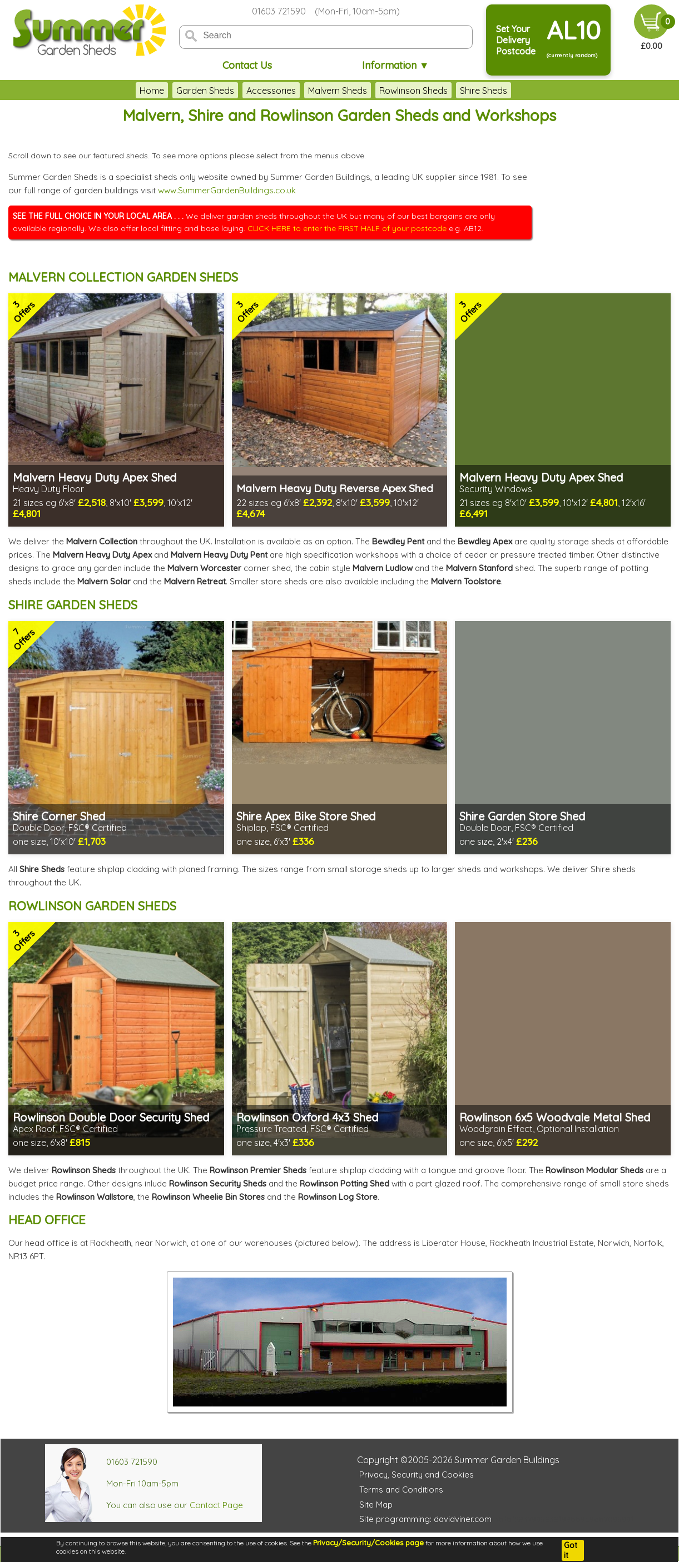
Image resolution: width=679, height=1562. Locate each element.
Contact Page (216, 1505)
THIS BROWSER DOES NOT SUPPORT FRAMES (604, 188)
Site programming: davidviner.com (425, 1519)
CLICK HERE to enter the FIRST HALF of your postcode (347, 228)
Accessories (271, 90)
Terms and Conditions (401, 1489)
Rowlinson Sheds (413, 90)
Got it (570, 1550)
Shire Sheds (483, 90)
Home (152, 90)
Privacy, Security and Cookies (416, 1474)
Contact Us (247, 65)
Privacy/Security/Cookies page (368, 1542)
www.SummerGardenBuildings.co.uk (227, 190)
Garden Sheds (205, 90)
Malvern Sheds (337, 90)
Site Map (376, 1504)
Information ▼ (395, 65)
